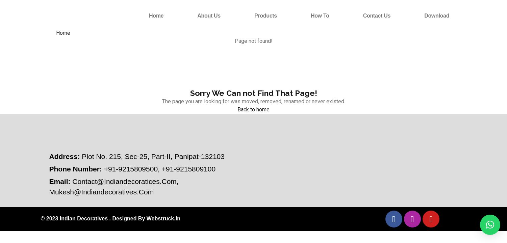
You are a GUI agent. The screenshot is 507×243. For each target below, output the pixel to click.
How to (320, 16)
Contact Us (376, 16)
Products (265, 16)
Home (156, 16)
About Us (209, 16)
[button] (490, 225)
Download (436, 16)
